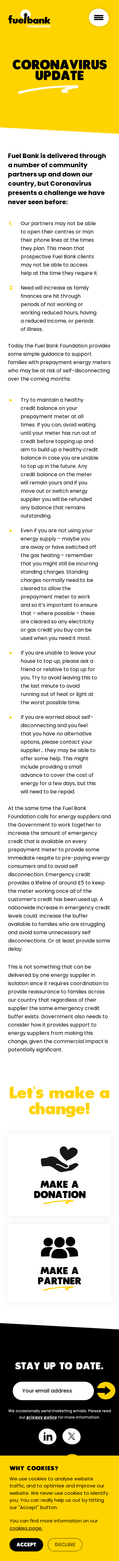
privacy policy (41, 1417)
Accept (26, 1545)
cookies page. (26, 1528)
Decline (65, 1545)
